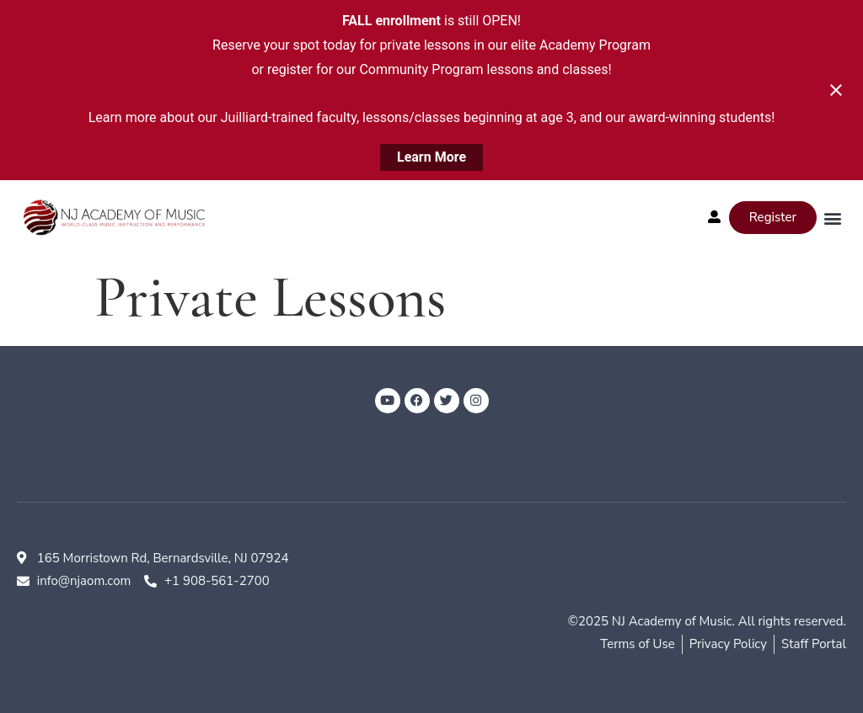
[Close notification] (836, 90)
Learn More (431, 157)
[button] (832, 217)
